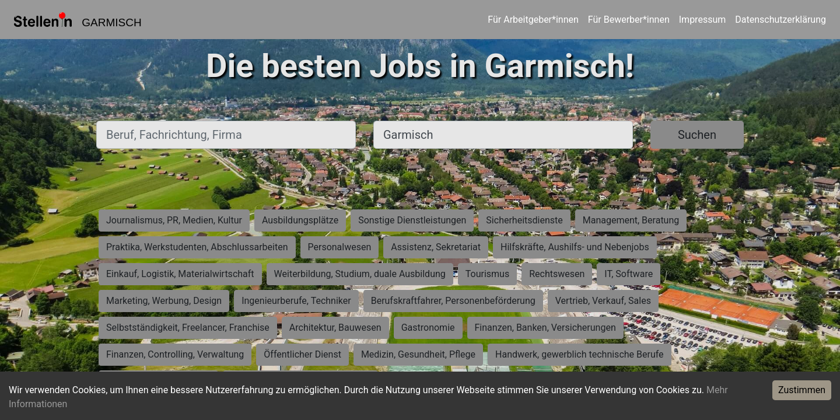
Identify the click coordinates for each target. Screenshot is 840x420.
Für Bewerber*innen (629, 19)
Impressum (702, 19)
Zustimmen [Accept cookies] (801, 390)
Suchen (697, 135)
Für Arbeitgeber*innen (533, 19)
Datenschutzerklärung (780, 19)
